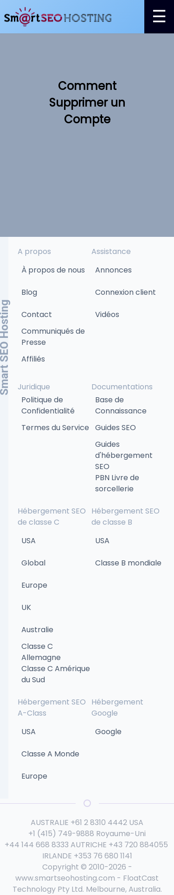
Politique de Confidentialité (48, 405)
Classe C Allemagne (41, 652)
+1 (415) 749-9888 (61, 833)
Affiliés (33, 359)
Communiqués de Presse (53, 337)
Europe (34, 585)
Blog (29, 292)
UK (26, 607)
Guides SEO (115, 427)
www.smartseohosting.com (65, 878)
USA (28, 540)
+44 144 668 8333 (37, 844)
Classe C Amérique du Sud (55, 674)
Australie (37, 629)
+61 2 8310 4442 (99, 822)
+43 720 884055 (138, 844)
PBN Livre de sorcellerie (117, 483)
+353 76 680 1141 (103, 856)
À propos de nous (53, 270)
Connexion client (125, 292)
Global (33, 563)
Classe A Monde (50, 754)
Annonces (113, 270)
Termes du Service (55, 427)
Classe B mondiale (128, 563)
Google (108, 731)
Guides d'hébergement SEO (124, 455)
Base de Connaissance (121, 405)
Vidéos (107, 314)
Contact (36, 314)
